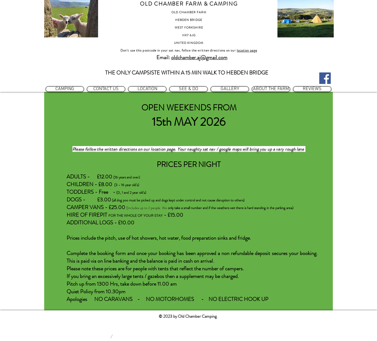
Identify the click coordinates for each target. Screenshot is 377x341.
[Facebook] (325, 78)
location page (247, 50)
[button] (65, 89)
